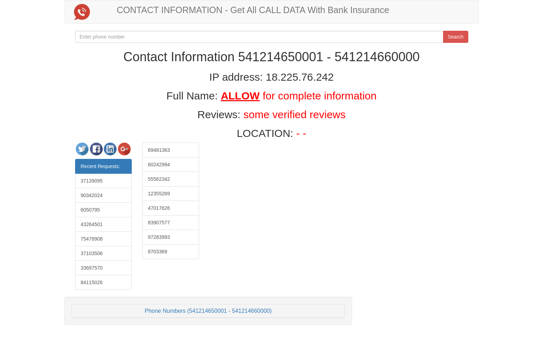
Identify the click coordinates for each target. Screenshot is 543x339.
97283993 (159, 237)
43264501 (92, 224)
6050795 (90, 210)
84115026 (92, 282)
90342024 (92, 195)
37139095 (92, 181)
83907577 (159, 222)
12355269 (159, 193)
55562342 (159, 179)
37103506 (92, 253)
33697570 (92, 268)
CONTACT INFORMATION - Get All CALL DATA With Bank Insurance (253, 10)
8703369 (158, 251)
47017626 (159, 208)
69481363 (159, 150)
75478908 (92, 239)
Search (455, 37)
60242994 (159, 164)
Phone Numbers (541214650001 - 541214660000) (208, 311)
